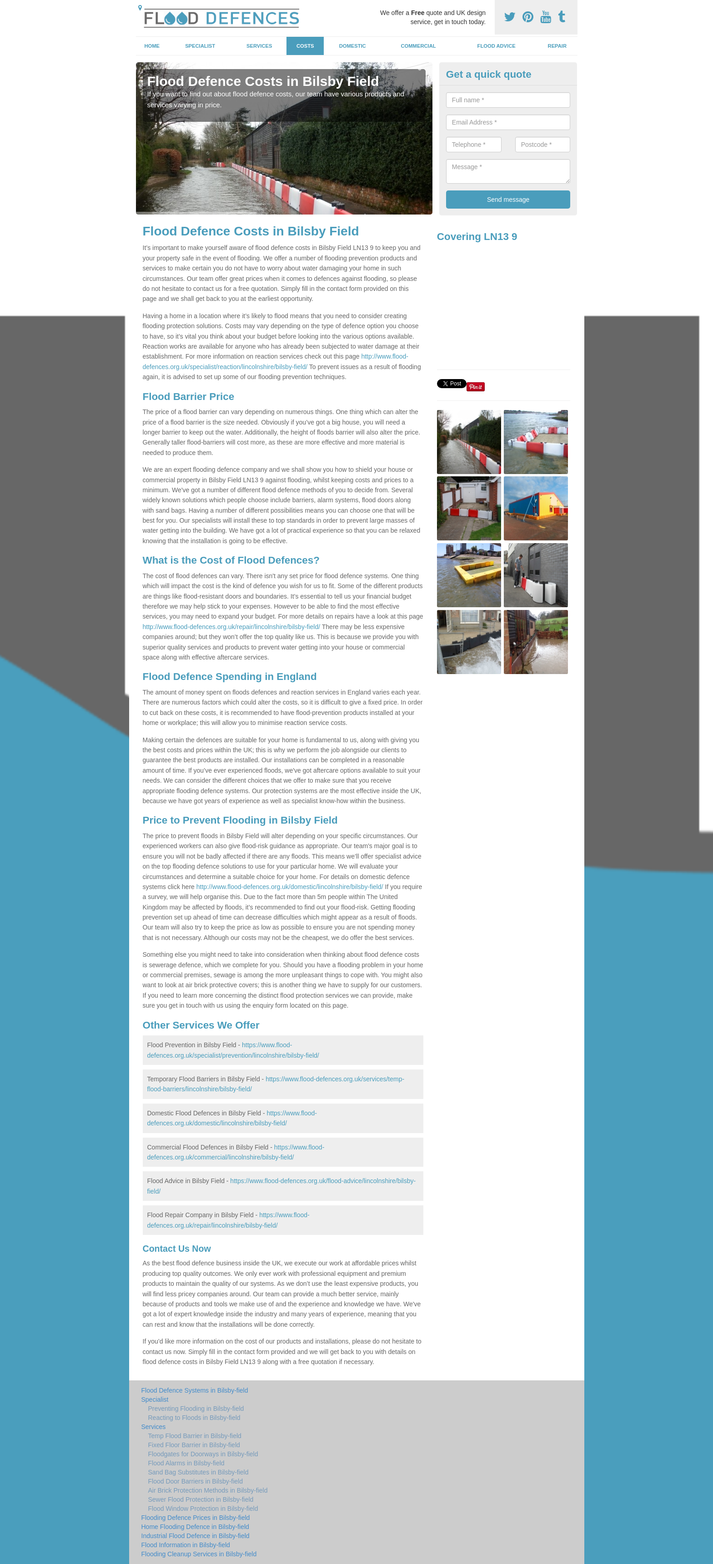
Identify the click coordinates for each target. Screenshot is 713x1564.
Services (259, 46)
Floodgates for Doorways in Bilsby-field (203, 1454)
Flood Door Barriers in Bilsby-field (195, 1481)
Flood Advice (496, 46)
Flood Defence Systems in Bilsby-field (194, 1390)
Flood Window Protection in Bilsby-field (203, 1508)
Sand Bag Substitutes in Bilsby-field (198, 1472)
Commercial (418, 46)
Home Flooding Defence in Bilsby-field (195, 1526)
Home (152, 46)
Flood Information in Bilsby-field (185, 1545)
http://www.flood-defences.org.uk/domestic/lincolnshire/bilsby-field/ (289, 886)
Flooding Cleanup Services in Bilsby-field (199, 1554)
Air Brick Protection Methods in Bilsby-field (208, 1490)
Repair (557, 46)
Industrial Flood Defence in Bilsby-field (195, 1535)
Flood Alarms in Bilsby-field (186, 1463)
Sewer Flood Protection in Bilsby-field (201, 1499)
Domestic (352, 46)
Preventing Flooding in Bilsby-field (196, 1408)
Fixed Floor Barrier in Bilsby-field (194, 1445)
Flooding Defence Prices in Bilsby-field (195, 1517)
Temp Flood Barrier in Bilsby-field (194, 1435)
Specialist (200, 46)
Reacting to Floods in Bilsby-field (194, 1417)
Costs (305, 46)
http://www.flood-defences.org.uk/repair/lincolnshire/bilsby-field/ (232, 626)
